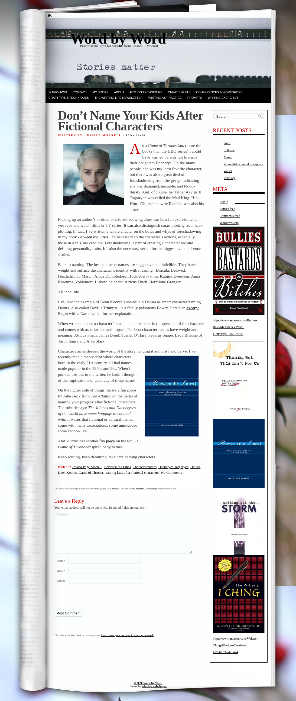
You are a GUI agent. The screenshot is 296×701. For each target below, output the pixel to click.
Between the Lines (117, 467)
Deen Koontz (67, 472)
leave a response (136, 488)
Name (61, 567)
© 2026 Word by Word (148, 682)
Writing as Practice (164, 97)
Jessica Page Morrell (87, 467)
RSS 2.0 (111, 488)
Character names (145, 467)
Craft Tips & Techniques (68, 97)
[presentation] (91, 603)
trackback (152, 488)
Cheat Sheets (179, 92)
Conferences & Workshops (219, 92)
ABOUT (119, 92)
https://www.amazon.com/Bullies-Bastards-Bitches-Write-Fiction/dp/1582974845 (235, 327)
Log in (224, 202)
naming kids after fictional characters (131, 472)
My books (100, 92)
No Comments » (172, 472)
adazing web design (154, 686)
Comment (63, 514)
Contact (80, 92)
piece (110, 441)
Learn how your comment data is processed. (127, 641)
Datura (195, 467)
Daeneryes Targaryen (173, 467)
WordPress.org (229, 223)
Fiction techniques (146, 92)
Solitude (229, 150)
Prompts (194, 97)
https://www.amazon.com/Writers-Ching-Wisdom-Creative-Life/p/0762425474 (235, 645)
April (227, 143)
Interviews (57, 92)
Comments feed (230, 216)
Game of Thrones (91, 472)
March (228, 157)
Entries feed (227, 209)
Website (61, 587)
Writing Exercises (223, 97)
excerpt (192, 307)
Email (61, 577)
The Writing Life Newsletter (118, 97)
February (229, 178)
